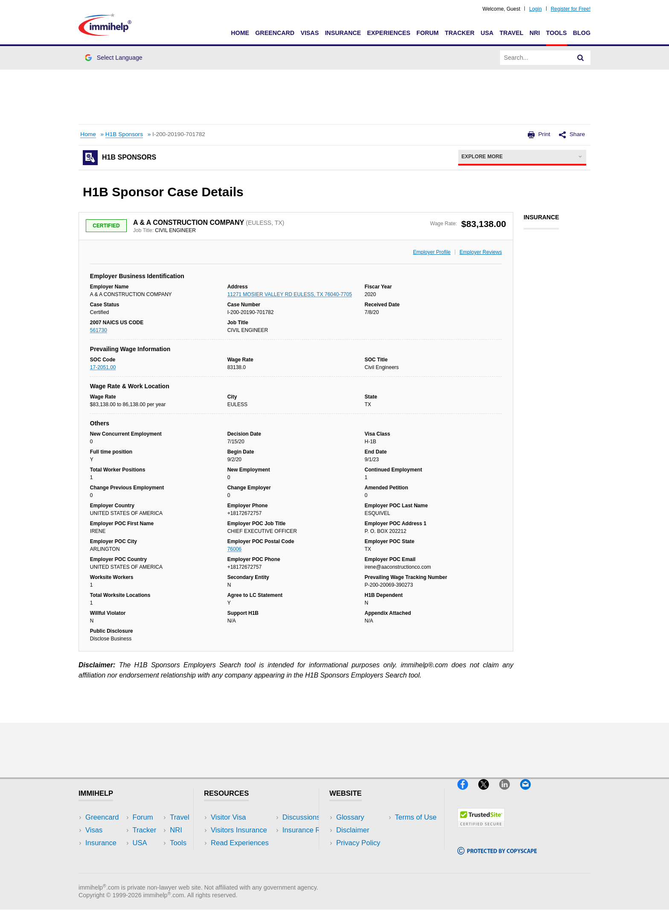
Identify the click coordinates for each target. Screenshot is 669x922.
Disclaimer (352, 830)
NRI (534, 32)
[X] (488, 792)
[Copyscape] (497, 858)
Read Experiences (240, 843)
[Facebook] (467, 792)
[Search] (580, 57)
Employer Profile (432, 252)
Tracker (459, 32)
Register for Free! (570, 9)
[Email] (529, 792)
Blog (581, 32)
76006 (234, 549)
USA (486, 32)
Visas (309, 32)
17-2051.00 (103, 367)
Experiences (388, 32)
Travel (512, 32)
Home (240, 32)
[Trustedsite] (481, 830)
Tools (556, 32)
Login (535, 9)
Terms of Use (357, 856)
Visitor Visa (228, 817)
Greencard (274, 32)
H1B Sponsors (124, 134)
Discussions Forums (243, 856)
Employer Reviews (481, 252)
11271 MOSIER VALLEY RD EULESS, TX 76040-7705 (289, 294)
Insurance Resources (244, 869)
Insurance (343, 32)
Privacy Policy (358, 843)
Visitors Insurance (239, 830)
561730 (98, 330)
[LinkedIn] (509, 792)
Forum (427, 32)
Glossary (350, 817)
